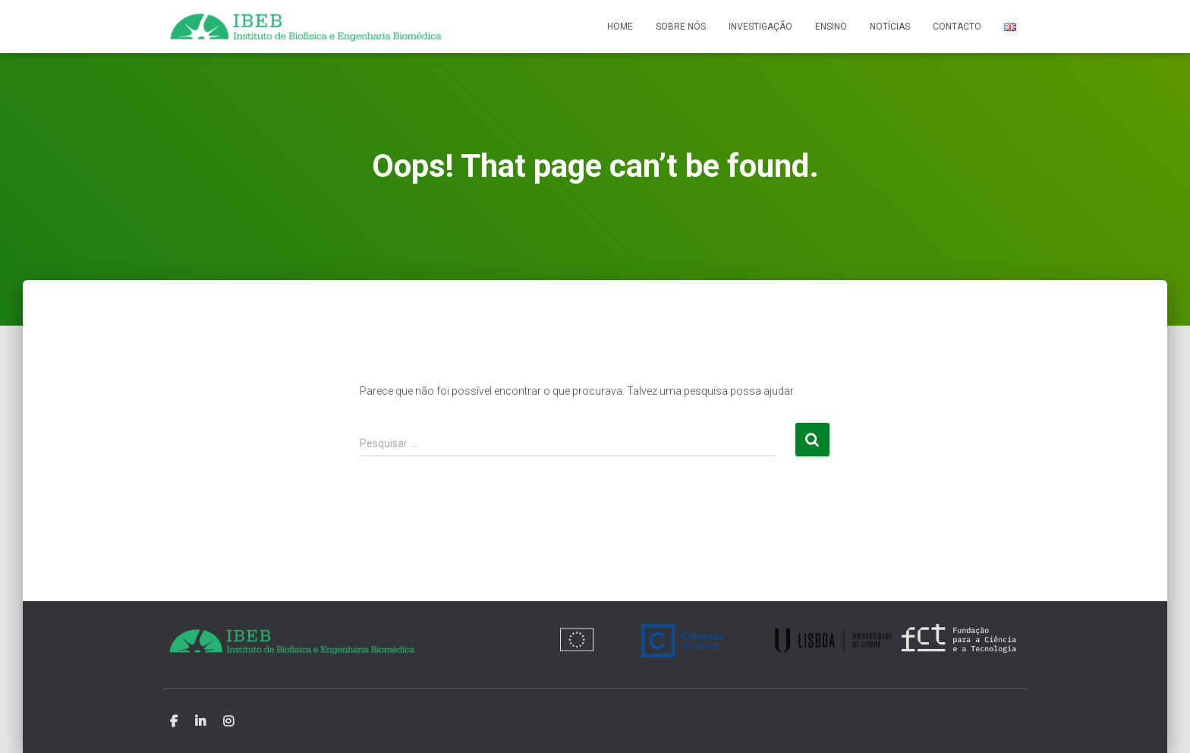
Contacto (957, 26)
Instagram (228, 721)
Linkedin (200, 721)
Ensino (831, 26)
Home (620, 26)
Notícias (890, 26)
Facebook (173, 721)
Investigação (760, 26)
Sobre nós (681, 26)
